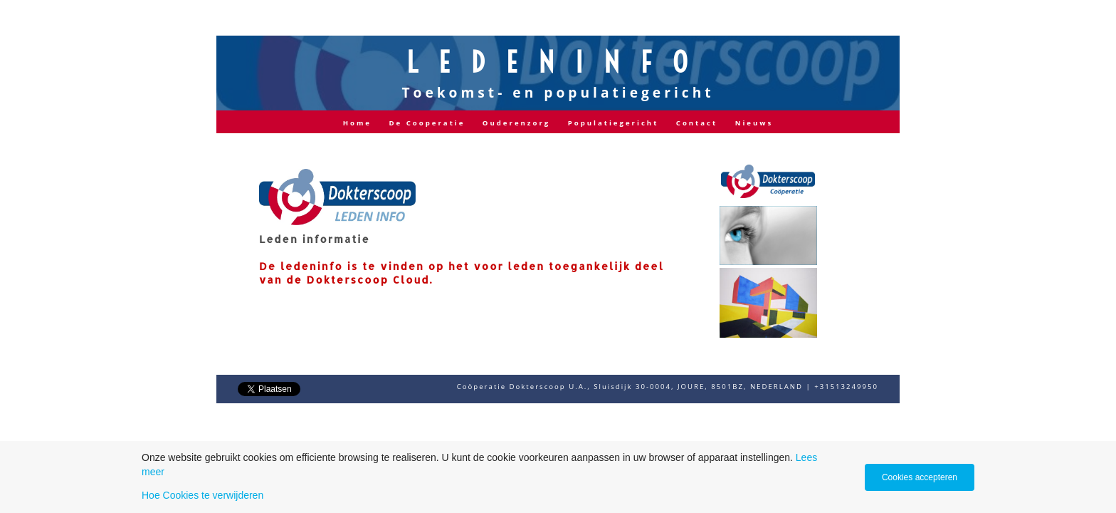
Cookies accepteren (919, 477)
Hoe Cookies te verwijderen (202, 495)
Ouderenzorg (516, 123)
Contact (696, 123)
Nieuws (754, 123)
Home (357, 123)
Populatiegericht (613, 123)
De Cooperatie (427, 123)
